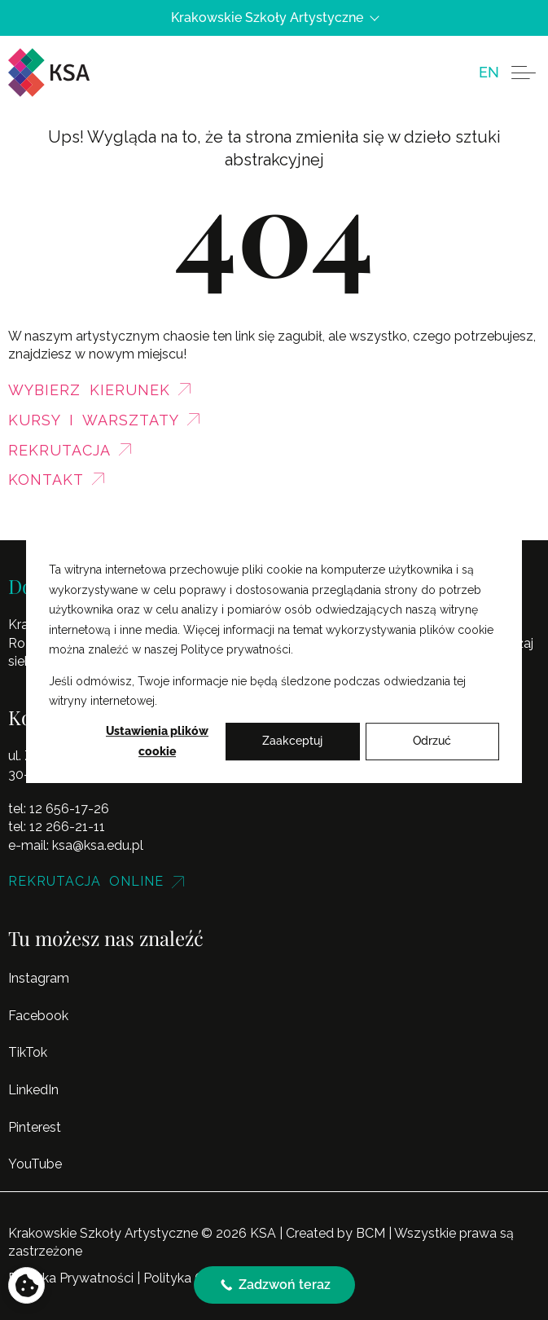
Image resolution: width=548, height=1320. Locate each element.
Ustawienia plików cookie (157, 741)
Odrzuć (432, 741)
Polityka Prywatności (71, 1278)
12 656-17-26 (69, 808)
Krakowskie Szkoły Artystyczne (274, 18)
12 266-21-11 (67, 826)
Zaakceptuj (292, 741)
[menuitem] (489, 72)
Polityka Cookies (193, 1278)
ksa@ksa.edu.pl (97, 845)
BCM (370, 1233)
